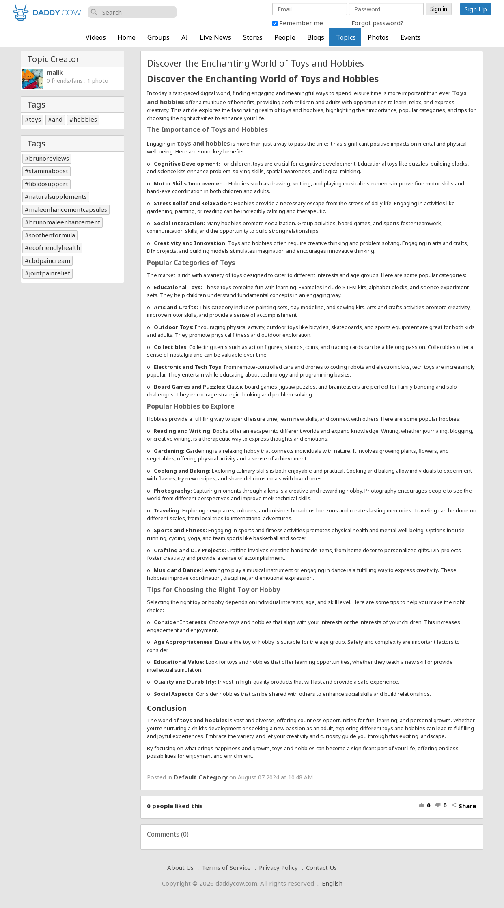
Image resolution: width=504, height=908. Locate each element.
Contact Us (321, 867)
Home (127, 37)
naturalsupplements (58, 196)
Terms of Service (226, 867)
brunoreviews (49, 158)
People (284, 37)
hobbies (85, 119)
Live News (215, 37)
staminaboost (48, 171)
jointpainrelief (49, 273)
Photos (378, 37)
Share (463, 806)
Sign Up (476, 9)
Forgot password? (377, 23)
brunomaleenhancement (64, 222)
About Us (180, 867)
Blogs (315, 37)
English (332, 883)
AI (184, 37)
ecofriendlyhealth (54, 247)
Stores (253, 37)
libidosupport (48, 184)
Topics (346, 37)
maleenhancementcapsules (68, 209)
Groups (158, 37)
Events (411, 37)
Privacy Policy (278, 867)
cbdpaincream (49, 260)
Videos (96, 37)
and (57, 119)
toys (35, 119)
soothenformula (52, 235)
